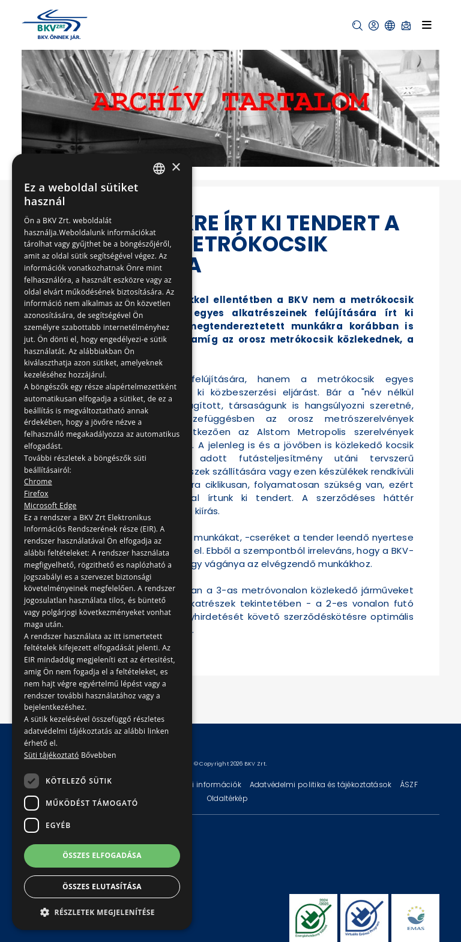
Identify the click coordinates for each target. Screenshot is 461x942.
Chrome (38, 481)
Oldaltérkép (227, 798)
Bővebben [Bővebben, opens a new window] (98, 755)
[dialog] (102, 542)
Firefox (36, 493)
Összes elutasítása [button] (102, 886)
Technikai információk (201, 784)
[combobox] (159, 169)
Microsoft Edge (50, 505)
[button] (357, 25)
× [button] (175, 167)
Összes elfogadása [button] (102, 855)
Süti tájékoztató (51, 755)
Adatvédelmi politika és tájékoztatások (322, 784)
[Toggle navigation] (426, 24)
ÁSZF (409, 784)
